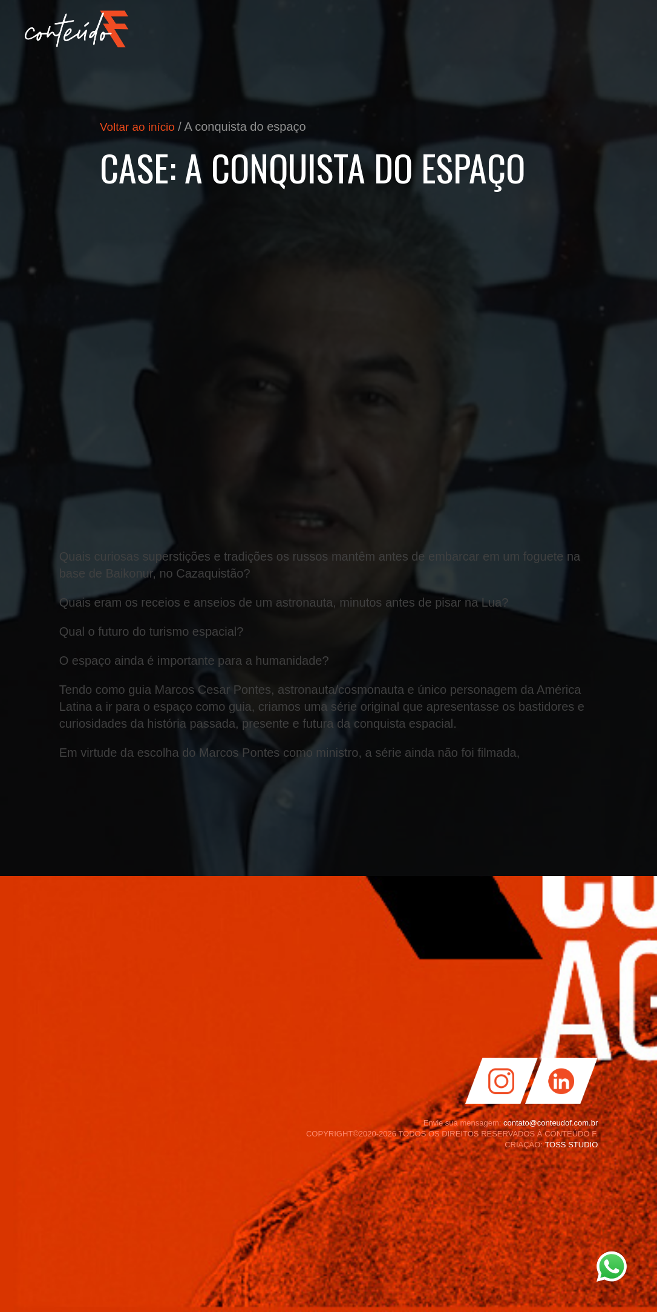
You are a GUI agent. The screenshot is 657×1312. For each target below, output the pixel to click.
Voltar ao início (139, 126)
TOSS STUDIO (571, 1144)
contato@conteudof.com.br (550, 1122)
